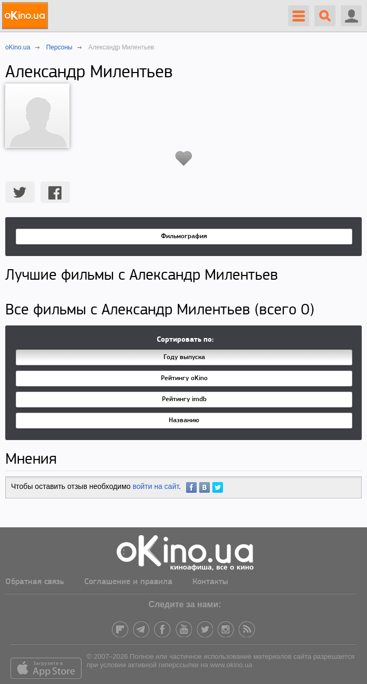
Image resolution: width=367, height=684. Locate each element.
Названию (184, 420)
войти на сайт (155, 486)
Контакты (210, 582)
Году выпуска (184, 357)
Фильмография (184, 236)
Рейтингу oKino (184, 378)
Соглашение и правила (128, 582)
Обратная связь (34, 582)
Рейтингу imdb (184, 399)
